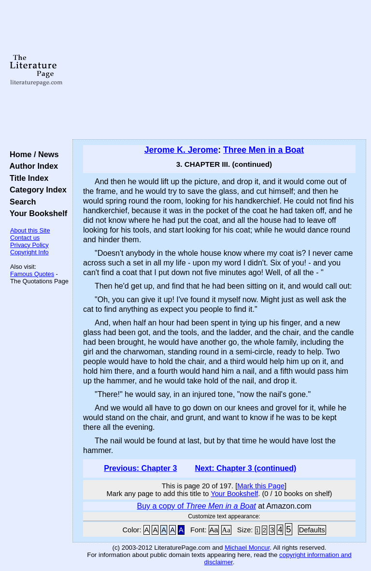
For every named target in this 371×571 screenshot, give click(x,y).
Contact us (25, 237)
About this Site (30, 230)
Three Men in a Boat (263, 150)
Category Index (36, 189)
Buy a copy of (196, 506)
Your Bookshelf (36, 213)
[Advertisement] (219, 70)
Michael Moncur (247, 547)
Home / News (32, 154)
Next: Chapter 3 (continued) (245, 468)
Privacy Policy (29, 245)
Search (20, 201)
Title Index (26, 178)
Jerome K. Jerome (181, 150)
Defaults (312, 530)
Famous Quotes (32, 274)
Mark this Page (261, 486)
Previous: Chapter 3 (140, 468)
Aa (214, 530)
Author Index (31, 165)
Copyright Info (29, 252)
